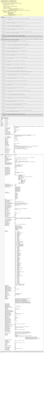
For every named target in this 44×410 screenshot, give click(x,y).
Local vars (3, 21)
